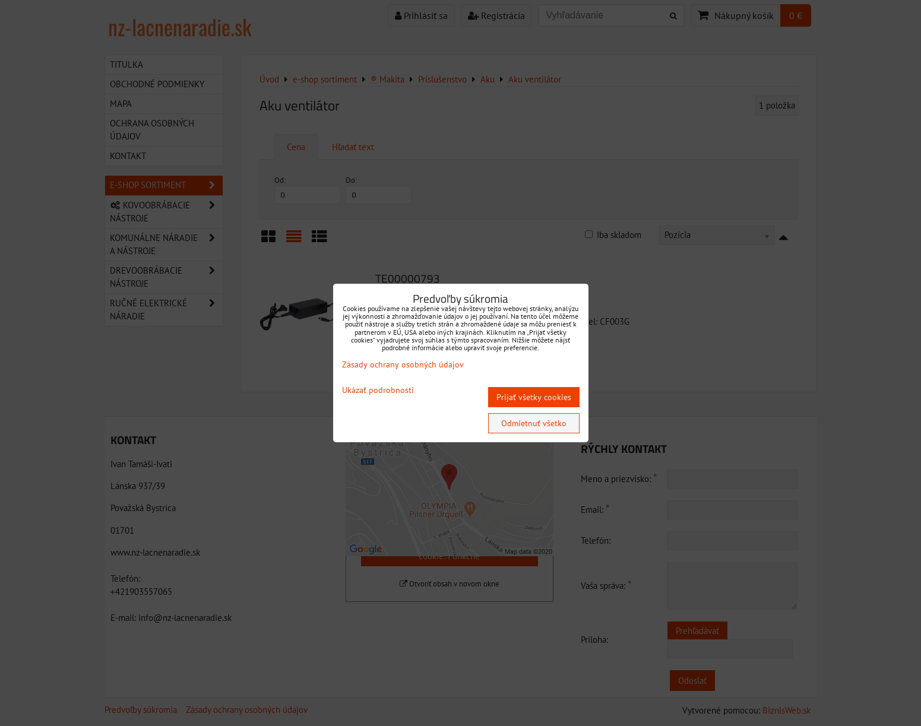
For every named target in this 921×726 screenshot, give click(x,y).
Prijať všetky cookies (533, 397)
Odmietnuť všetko (533, 423)
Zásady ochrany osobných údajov (403, 364)
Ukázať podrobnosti (378, 390)
